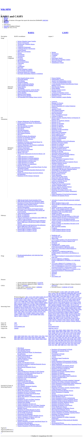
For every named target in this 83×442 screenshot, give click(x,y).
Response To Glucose (57, 125)
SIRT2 (23, 311)
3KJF (66, 337)
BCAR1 (59, 294)
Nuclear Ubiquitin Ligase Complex (26, 41)
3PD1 (76, 337)
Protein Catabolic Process (58, 134)
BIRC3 (78, 294)
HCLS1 (79, 303)
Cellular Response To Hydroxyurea (26, 161)
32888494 (39, 287)
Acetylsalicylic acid (57, 236)
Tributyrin (54, 272)
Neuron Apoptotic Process (58, 173)
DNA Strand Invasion (23, 150)
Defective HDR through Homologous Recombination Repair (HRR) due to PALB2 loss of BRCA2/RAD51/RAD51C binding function (31, 226)
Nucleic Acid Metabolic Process (25, 362)
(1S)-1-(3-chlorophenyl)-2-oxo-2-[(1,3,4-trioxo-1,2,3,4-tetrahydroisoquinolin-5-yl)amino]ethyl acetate (66, 266)
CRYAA (33, 300)
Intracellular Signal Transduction (60, 153)
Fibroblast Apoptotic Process (59, 163)
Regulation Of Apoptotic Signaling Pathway (63, 371)
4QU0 (76, 340)
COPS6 (74, 299)
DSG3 (78, 300)
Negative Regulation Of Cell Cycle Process (28, 411)
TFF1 (15, 313)
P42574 (56, 328)
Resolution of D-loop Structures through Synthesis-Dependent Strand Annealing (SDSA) (30, 203)
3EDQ (74, 336)
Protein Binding (21, 87)
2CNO (75, 333)
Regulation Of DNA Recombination (26, 377)
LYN (63, 306)
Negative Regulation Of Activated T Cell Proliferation (66, 167)
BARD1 (41, 297)
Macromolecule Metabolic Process (26, 367)
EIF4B (63, 302)
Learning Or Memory (57, 116)
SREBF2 (50, 318)
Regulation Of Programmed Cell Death (62, 349)
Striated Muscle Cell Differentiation (61, 170)
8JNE (33, 337)
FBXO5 (36, 303)
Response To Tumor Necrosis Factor (61, 150)
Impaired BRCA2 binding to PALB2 (27, 231)
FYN (71, 302)
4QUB (61, 342)
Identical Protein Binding (24, 94)
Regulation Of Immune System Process (62, 405)
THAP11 (54, 319)
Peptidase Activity (56, 91)
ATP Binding (20, 88)
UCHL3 (37, 313)
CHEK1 (29, 300)
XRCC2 (16, 316)
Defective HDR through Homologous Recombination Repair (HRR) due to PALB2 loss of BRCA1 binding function (31, 222)
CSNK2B (44, 300)
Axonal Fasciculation (57, 112)
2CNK (63, 333)
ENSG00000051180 (19, 326)
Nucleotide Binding (22, 79)
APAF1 (54, 293)
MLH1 (50, 309)
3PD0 (72, 337)
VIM (31, 314)
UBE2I (33, 313)
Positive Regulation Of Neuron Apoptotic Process (65, 161)
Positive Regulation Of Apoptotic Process (62, 159)
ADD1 (66, 291)
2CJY (60, 333)
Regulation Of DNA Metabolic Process (27, 376)
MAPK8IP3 (42, 304)
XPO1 (42, 314)
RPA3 (46, 310)
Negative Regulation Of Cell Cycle (61, 166)
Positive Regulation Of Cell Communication (63, 398)
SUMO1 (30, 311)
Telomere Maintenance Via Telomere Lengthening (30, 145)
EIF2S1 (56, 302)
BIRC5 (50, 296)
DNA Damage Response (23, 133)
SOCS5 (63, 316)
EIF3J (59, 302)
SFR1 (19, 311)
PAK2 (76, 309)
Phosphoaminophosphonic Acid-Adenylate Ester (30, 255)
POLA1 (41, 307)
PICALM (64, 311)
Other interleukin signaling (59, 226)
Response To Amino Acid (58, 160)
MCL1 (59, 308)
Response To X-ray (22, 140)
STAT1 (62, 318)
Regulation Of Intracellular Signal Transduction (64, 376)
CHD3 (25, 300)
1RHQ (61, 331)
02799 (50, 324)
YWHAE (67, 321)
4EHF (64, 339)
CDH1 (54, 299)
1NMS (68, 330)
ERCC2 (44, 301)
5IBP (59, 345)
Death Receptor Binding (58, 87)
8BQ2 (15, 337)
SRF (54, 318)
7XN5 (72, 345)
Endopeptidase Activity (58, 79)
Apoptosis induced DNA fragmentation (62, 210)
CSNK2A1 (39, 300)
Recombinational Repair (23, 356)
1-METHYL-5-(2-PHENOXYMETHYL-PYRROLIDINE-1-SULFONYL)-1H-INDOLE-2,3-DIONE (65, 253)
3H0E (59, 337)
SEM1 (16, 311)
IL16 (74, 305)
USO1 (50, 321)
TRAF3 (72, 319)
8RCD (19, 339)
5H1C (26, 336)
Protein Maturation (57, 175)
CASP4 (55, 297)
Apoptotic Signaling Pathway (59, 185)
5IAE (65, 343)
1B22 (15, 336)
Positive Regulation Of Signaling (60, 392)
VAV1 (53, 321)
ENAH (36, 301)
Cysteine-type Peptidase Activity (60, 92)
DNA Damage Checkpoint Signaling (27, 386)
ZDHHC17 (26, 316)
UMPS (20, 314)
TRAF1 (68, 319)
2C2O (49, 333)
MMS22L (25, 305)
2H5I (49, 334)
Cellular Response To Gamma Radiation (28, 159)
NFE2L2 (68, 309)
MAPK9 (50, 308)
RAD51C (30, 308)
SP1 (72, 316)
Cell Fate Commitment (58, 164)
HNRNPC (20, 304)
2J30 (59, 334)
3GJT (56, 337)
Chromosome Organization (24, 395)
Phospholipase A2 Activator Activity (61, 94)
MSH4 (30, 305)
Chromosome (21, 56)
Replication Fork (21, 379)
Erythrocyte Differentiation (59, 138)
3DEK (70, 336)
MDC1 (20, 305)
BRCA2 (27, 298)
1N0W (19, 336)
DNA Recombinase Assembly (25, 125)
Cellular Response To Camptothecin (26, 164)
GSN (71, 303)
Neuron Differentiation (58, 135)
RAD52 (35, 308)
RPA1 (39, 310)
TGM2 (50, 319)
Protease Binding (56, 78)
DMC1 (27, 301)
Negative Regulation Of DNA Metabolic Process (30, 415)
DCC (62, 300)
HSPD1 (64, 305)
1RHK (53, 331)
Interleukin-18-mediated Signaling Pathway (63, 154)
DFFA (74, 300)
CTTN (55, 300)
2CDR (53, 333)
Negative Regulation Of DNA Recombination (29, 426)
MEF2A (75, 308)
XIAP (63, 321)
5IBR (62, 345)
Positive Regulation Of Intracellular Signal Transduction (66, 383)
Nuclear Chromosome (23, 42)
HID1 (15, 304)
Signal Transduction (57, 364)
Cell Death (54, 352)
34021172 (40, 284)
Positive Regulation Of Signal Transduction (63, 384)
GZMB (75, 303)
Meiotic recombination (23, 214)
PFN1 (30, 307)
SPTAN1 (75, 316)
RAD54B (39, 308)
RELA (27, 310)
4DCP (53, 339)
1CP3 (49, 330)
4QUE (68, 342)
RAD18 (46, 307)
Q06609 (16, 328)
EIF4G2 (67, 302)
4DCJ (79, 337)
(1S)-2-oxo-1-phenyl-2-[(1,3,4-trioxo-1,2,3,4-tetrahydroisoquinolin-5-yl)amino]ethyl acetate (64, 264)
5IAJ (72, 343)
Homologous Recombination (25, 414)
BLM (18, 298)
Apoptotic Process (56, 109)
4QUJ (49, 343)
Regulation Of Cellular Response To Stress (28, 409)
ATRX (37, 297)
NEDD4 (63, 309)
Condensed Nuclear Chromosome (26, 48)
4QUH (76, 342)
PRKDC (76, 312)
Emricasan (54, 242)
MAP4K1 (67, 306)
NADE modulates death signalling (61, 214)
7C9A (40, 336)
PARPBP (16, 307)
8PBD (43, 337)
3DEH (60, 336)
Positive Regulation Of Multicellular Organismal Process (67, 424)
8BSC (22, 337)
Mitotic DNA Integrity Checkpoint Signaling (29, 396)
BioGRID (6, 26)
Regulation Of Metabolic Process (60, 404)
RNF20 (36, 310)
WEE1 (60, 321)
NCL (36, 305)
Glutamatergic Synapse (58, 62)
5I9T (59, 343)
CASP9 (72, 297)
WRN (39, 314)
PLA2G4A (51, 312)
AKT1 (50, 293)
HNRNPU (59, 305)
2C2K (75, 331)
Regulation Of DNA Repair (24, 389)
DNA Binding (21, 81)
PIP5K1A (69, 311)
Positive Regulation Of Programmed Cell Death (64, 361)
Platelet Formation (56, 139)
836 (49, 323)
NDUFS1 (58, 309)
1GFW (53, 330)
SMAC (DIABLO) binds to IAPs (60, 203)
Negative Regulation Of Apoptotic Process (63, 365)
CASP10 (77, 296)
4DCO (50, 339)
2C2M (79, 331)
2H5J (52, 334)
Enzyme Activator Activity (59, 89)
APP (57, 293)
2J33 (67, 334)
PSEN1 (50, 314)
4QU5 (79, 340)
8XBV (33, 339)
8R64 (15, 339)
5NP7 (32, 336)
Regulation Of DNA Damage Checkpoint (28, 175)
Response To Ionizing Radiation (25, 383)
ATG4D (79, 293)
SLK (54, 316)
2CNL (67, 333)
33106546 (64, 287)
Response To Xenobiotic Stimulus (26, 137)
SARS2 (50, 316)
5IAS (53, 345)
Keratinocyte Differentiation (59, 137)
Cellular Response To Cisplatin (25, 162)
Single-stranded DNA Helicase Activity (27, 91)
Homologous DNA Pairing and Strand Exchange (30, 209)
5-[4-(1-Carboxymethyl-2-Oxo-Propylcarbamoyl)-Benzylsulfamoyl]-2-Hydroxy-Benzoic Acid (65, 240)
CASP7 (36, 298)
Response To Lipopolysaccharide (60, 147)
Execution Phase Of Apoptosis (60, 188)
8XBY (45, 339)
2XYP (78, 334)
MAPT (55, 308)
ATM (34, 297)
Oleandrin (54, 273)
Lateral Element (21, 50)
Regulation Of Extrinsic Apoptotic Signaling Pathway (66, 387)
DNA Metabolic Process (23, 127)
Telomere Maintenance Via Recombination (28, 121)
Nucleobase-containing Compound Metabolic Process (31, 364)
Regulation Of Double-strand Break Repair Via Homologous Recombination (29, 142)
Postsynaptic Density (57, 58)
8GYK (26, 337)
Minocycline (55, 238)
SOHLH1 (68, 316)
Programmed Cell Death (58, 354)
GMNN (50, 303)
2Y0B (57, 336)
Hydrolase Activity (57, 95)
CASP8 (67, 297)
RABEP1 (50, 315)
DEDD (71, 300)
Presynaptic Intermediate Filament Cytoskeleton (30, 73)
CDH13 (21, 300)
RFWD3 (31, 310)
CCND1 (16, 300)
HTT (72, 305)
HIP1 (49, 305)
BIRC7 (58, 296)
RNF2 (74, 315)
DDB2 (23, 301)
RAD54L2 (17, 310)
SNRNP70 (58, 316)
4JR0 (59, 340)
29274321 (54, 285)
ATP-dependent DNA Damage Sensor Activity (29, 97)
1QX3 (75, 330)
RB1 (67, 315)
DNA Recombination (23, 130)
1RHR (64, 331)
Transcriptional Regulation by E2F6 (26, 213)
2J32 (64, 334)
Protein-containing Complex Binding (61, 97)
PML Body (20, 67)
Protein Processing (56, 131)
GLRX (79, 302)
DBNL (59, 300)
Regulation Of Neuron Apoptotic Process (62, 395)
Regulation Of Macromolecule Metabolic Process (65, 401)
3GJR (49, 337)
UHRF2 (16, 314)
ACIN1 (62, 291)
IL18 (77, 305)
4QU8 (50, 342)
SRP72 (58, 318)
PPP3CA (62, 312)
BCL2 (63, 294)
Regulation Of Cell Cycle (24, 380)
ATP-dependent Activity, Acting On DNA (28, 89)
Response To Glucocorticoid (59, 172)
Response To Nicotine (57, 151)
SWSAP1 (40, 311)
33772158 (70, 287)
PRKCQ (67, 312)
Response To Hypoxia (57, 103)
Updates (6, 22)
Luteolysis (54, 101)
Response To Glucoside (23, 165)
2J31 (61, 334)
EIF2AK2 (50, 302)
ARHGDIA (64, 293)
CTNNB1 (50, 300)
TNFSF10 (59, 319)
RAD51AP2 (24, 308)
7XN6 (75, 345)
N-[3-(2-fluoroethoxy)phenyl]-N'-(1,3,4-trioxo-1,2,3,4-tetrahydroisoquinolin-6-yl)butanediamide (66, 269)
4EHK (71, 339)
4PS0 (65, 340)
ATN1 (50, 294)
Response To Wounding (58, 123)
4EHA (57, 339)
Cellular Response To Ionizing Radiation (28, 158)
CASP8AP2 (41, 298)
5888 (15, 323)
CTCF (19, 301)
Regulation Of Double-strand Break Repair (28, 393)
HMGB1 (53, 305)
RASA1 (64, 315)
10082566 (45, 20)
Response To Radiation (23, 387)
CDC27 (80, 297)
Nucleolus (20, 57)
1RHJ (49, 331)
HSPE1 (68, 305)
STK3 (69, 318)
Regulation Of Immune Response (60, 414)
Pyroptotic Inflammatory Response (61, 179)
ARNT (75, 293)
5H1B (22, 336)
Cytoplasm (20, 59)
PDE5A (59, 311)
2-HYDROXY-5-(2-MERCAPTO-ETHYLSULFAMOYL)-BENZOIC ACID (63, 246)
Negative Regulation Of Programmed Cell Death (64, 362)
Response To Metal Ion (58, 126)
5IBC (56, 345)
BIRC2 (74, 294)
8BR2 (19, 337)
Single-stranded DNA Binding (25, 85)
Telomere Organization (23, 148)
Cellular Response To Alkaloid (25, 156)
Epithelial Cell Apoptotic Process (60, 195)
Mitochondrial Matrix (23, 62)
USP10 (24, 314)
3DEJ (67, 336)
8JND (29, 337)
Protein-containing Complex (24, 69)
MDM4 (71, 308)
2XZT (53, 336)
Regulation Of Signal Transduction (61, 368)
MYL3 (54, 309)
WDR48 (35, 314)
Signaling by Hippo (57, 213)
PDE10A (54, 311)
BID (70, 294)
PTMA (75, 314)
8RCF (22, 339)
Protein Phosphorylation (58, 415)
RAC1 (55, 315)
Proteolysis (54, 107)
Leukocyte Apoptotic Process (59, 181)
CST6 (15, 301)
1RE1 (78, 330)
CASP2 (50, 297)
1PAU (71, 330)
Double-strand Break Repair (24, 355)
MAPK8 (73, 306)
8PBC (39, 337)
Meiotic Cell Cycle (22, 152)
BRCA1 (22, 298)
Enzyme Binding (21, 92)
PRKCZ (72, 312)
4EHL (75, 339)
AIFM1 (73, 291)
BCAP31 (54, 294)
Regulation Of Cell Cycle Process (26, 392)
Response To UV (56, 122)
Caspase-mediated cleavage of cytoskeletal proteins (65, 217)
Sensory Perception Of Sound (59, 114)
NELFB (40, 305)
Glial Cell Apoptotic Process (59, 148)
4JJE (49, 340)
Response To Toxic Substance (25, 139)
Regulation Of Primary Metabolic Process (28, 424)
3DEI (64, 336)
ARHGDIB (70, 293)
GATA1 (75, 302)
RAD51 (31, 33)
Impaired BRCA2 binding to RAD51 (27, 229)
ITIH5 (37, 304)
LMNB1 (59, 306)
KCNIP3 (50, 306)
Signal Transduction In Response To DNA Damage (30, 371)
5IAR (49, 345)
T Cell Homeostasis (57, 157)
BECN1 (67, 294)
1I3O (56, 330)
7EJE (46, 336)
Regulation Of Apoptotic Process (60, 351)
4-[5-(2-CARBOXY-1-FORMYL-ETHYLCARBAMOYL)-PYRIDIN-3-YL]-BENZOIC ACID (66, 260)
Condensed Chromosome (24, 47)
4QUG (72, 342)
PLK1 (37, 307)
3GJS (53, 337)
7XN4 (68, 345)
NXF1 (44, 305)
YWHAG (73, 321)
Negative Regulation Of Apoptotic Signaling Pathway (66, 412)
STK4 (73, 318)
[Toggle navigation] (1, 14)
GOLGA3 (55, 303)
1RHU (68, 331)
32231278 (29, 288)
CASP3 (65, 33)
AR (59, 293)
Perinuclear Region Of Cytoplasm (26, 72)
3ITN (62, 337)
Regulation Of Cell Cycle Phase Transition (28, 399)
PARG (80, 309)
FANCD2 (23, 303)
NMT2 (73, 309)
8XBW (37, 339)
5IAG (69, 343)
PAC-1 (53, 275)
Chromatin (20, 45)
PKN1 (74, 311)
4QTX (69, 340)
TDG (44, 311)
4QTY (72, 340)
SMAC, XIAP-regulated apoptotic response (63, 209)
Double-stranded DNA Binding (25, 84)
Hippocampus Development (59, 132)
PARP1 (50, 311)
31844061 (25, 285)
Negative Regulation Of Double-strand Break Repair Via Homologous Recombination (32, 422)
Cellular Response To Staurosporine (61, 184)
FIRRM (41, 303)
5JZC (29, 336)
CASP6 (59, 297)
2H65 (55, 334)
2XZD (50, 336)
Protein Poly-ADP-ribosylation (60, 178)
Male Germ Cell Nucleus (24, 51)
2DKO (78, 333)
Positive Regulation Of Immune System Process (64, 411)
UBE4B (77, 319)
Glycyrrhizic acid (56, 276)
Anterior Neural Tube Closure (59, 176)
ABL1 (27, 297)
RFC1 (70, 315)
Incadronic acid (56, 244)
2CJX (56, 333)
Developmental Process (58, 423)
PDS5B (26, 307)
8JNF (36, 337)
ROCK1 (78, 315)
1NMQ (64, 330)
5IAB (62, 343)
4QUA (57, 342)
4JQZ (55, 340)
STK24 (66, 318)
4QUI (79, 342)
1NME (60, 330)
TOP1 (64, 319)
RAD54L (45, 308)
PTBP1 (66, 314)
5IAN (78, 343)
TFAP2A (77, 318)
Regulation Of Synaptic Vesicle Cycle (61, 189)
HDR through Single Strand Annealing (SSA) (29, 200)
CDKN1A (64, 299)
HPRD (5, 27)
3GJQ (77, 336)
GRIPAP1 (67, 303)
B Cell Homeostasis (57, 104)
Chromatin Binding (22, 82)
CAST (75, 297)
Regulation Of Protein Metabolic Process (62, 390)
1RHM (57, 331)
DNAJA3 (31, 301)
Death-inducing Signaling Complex (61, 59)
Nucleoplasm (20, 54)
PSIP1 (58, 314)
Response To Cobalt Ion (58, 144)
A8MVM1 (51, 328)
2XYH (74, 334)
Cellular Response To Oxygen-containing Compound (65, 380)
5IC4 (65, 345)
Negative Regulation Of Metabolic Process (63, 408)
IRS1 (34, 304)
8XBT (26, 339)
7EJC (43, 336)
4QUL (53, 343)
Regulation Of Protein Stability (60, 142)
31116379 (40, 282)
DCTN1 (66, 300)
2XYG (70, 334)
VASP (28, 314)
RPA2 (43, 310)
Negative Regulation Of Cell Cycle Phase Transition (31, 405)
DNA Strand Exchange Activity (25, 78)
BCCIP (46, 297)
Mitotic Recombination (23, 131)
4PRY (62, 340)
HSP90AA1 (26, 304)
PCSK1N (21, 307)
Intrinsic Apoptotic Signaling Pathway (62, 186)
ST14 (26, 311)
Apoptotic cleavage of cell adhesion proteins (63, 219)
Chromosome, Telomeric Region (26, 44)
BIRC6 (54, 296)
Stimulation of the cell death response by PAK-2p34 (65, 216)
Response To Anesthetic (58, 182)
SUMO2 (35, 311)
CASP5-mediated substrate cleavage (61, 231)
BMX (65, 296)
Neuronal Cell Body (57, 61)
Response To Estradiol (57, 145)
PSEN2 (54, 314)
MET (79, 308)
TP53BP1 (28, 313)
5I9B (56, 343)
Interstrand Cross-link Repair (25, 149)
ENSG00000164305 (53, 326)
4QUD (64, 342)
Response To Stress (22, 365)
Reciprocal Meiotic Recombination (26, 136)
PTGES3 (71, 314)
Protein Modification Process (59, 406)
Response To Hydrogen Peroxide (60, 156)
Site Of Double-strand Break (25, 70)
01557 (15, 324)
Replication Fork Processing (24, 146)
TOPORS (19, 313)
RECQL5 (22, 310)
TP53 (24, 313)
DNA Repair (20, 128)
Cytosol (19, 64)
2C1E (72, 331)
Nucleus (19, 53)
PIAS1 (34, 307)
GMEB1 (45, 303)
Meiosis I (19, 134)
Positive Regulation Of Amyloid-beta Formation (64, 194)
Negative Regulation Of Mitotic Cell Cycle (28, 417)
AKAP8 (77, 291)
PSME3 (62, 314)
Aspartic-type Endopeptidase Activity (61, 81)
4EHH (68, 339)
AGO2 (30, 297)
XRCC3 (21, 316)
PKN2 (77, 311)
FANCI (29, 303)
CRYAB (78, 299)
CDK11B (58, 299)
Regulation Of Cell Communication (61, 374)
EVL (20, 303)
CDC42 (50, 299)
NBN (33, 305)
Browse (6, 18)
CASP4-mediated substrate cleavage (61, 229)
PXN (79, 314)
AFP (69, 291)
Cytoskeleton (20, 66)
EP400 (40, 301)
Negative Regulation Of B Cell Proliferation (63, 141)
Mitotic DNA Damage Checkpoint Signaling (29, 390)
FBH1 (32, 303)
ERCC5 (16, 303)
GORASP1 (61, 303)
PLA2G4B (57, 312)
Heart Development (57, 113)
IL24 (31, 304)
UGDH (42, 313)
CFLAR (69, 299)
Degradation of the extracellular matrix (62, 211)
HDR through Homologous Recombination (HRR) (30, 201)
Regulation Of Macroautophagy (60, 129)
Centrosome (20, 63)
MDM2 (67, 308)
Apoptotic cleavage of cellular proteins (62, 207)
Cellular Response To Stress (24, 358)
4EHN (79, 339)
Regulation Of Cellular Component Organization (64, 381)
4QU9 (53, 342)
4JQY (52, 340)
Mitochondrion (21, 60)
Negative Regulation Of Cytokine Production (63, 106)
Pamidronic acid (56, 235)
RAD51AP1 (17, 308)
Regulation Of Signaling (58, 373)
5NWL (36, 336)
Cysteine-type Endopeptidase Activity (62, 82)
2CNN (71, 333)
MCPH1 (16, 305)
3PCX (69, 337)
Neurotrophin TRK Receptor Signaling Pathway (64, 169)
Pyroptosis (54, 228)
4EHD (60, 339)
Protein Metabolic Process (58, 396)
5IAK (75, 343)
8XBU (29, 339)
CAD (73, 296)
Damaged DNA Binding (23, 402)
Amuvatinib (20, 256)
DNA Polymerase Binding (24, 95)
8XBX (41, 339)
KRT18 (55, 306)
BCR (15, 298)
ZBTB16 (78, 321)
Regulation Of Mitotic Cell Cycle (26, 401)
